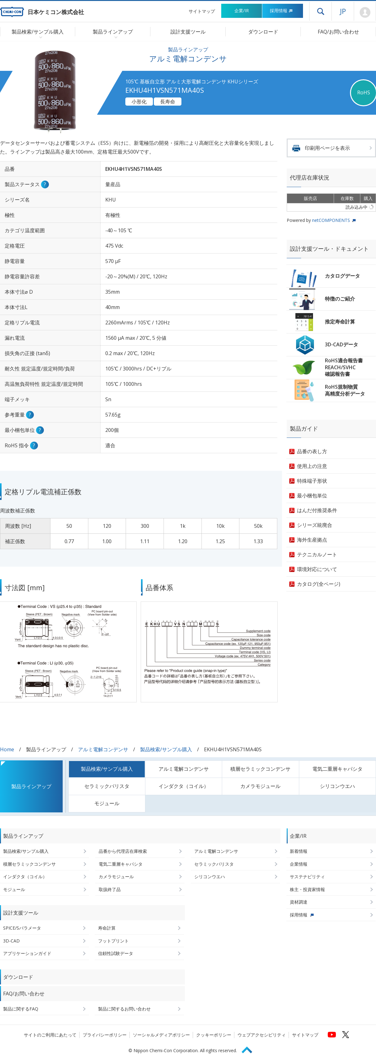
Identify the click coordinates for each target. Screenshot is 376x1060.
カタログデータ (342, 275)
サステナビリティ (307, 876)
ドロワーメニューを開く (321, 11)
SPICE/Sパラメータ (22, 928)
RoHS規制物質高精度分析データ (345, 390)
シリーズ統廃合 (314, 525)
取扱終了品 (110, 889)
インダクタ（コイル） (184, 786)
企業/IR (241, 10)
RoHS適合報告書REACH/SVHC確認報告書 (344, 367)
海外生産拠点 (312, 539)
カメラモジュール (260, 786)
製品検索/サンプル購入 (166, 749)
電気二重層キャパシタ (337, 768)
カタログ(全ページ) (318, 583)
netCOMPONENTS (331, 220)
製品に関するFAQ (20, 1009)
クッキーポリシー (213, 1035)
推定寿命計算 (340, 321)
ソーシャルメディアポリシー (161, 1035)
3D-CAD (11, 941)
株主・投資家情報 (307, 889)
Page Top (249, 1049)
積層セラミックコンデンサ (260, 768)
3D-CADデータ (341, 344)
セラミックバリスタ (106, 786)
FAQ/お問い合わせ (338, 31)
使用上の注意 (312, 466)
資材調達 (298, 902)
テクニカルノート (317, 554)
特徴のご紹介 (340, 298)
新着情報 (298, 851)
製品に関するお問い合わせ (124, 1009)
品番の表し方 (312, 451)
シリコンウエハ (337, 786)
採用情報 (281, 10)
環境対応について (317, 569)
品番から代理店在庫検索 (123, 851)
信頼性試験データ (115, 953)
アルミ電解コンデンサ (103, 749)
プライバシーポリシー (105, 1035)
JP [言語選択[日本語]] (343, 11)
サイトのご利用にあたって (50, 1035)
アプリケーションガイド (27, 953)
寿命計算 (107, 928)
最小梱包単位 (312, 495)
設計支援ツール (188, 31)
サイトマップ (202, 11)
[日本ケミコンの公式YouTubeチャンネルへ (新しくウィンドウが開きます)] (332, 1034)
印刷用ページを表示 (327, 147)
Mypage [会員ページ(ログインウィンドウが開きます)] (365, 12)
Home (7, 749)
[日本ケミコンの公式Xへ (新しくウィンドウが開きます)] (345, 1034)
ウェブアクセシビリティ (262, 1035)
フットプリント (113, 941)
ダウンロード (263, 31)
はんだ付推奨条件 (317, 510)
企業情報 (298, 864)
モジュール (106, 803)
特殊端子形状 (312, 480)
